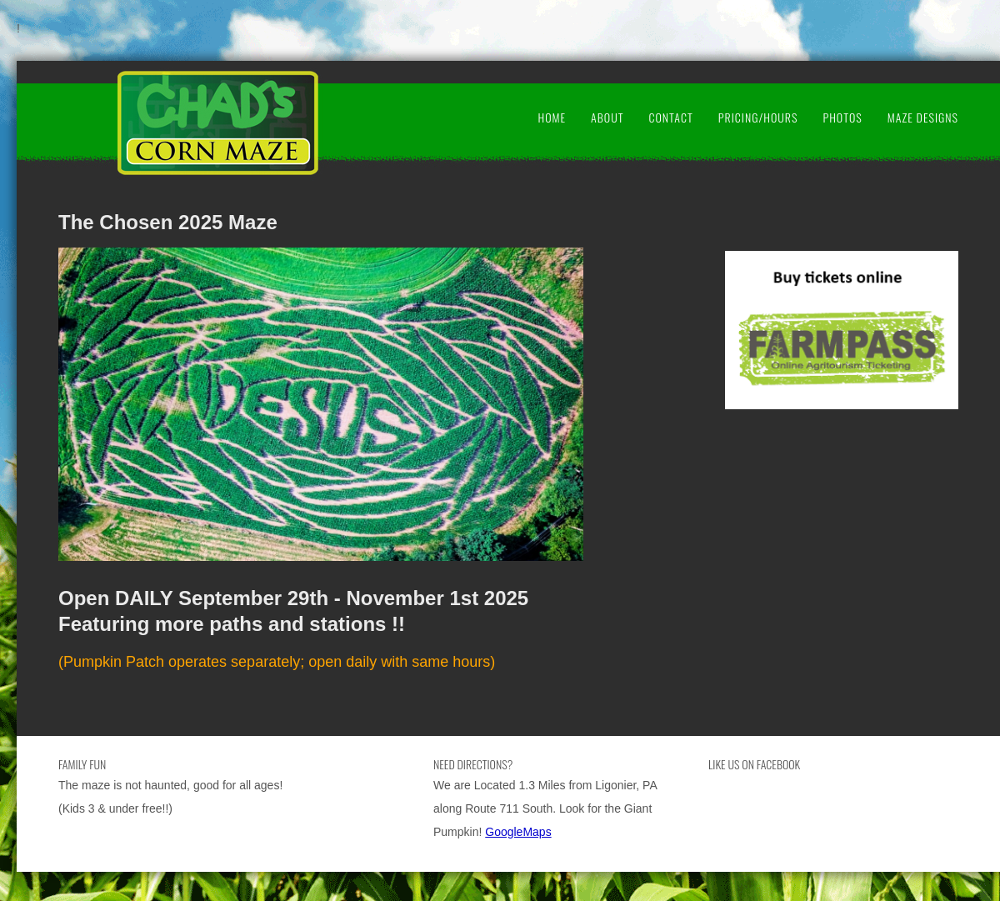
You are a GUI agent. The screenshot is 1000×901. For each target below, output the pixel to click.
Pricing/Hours (758, 117)
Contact (670, 117)
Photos (842, 117)
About (607, 117)
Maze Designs (923, 117)
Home (552, 117)
